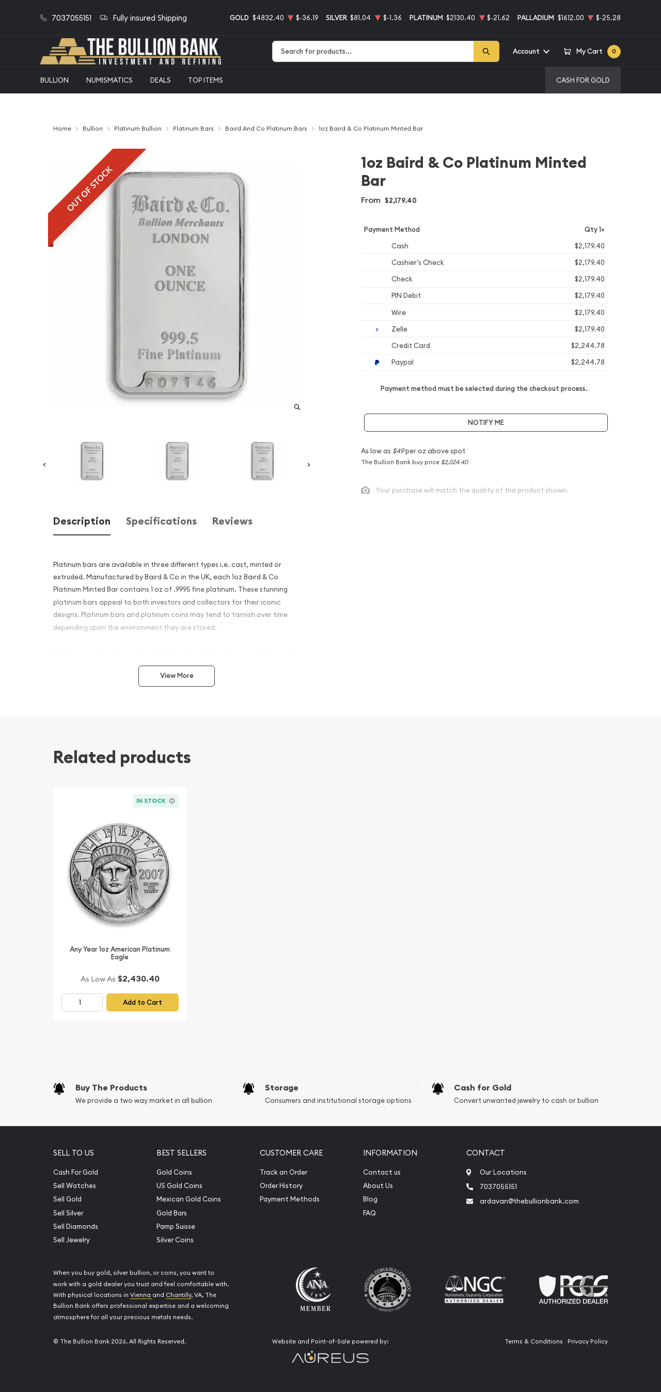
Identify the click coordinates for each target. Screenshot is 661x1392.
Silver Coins (175, 1240)
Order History (281, 1185)
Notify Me (486, 422)
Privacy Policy (588, 1341)
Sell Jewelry (71, 1240)
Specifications (161, 521)
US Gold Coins (179, 1185)
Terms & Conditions (534, 1341)
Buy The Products (111, 1087)
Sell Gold (67, 1199)
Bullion (54, 80)
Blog (370, 1199)
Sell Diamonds (75, 1226)
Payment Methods (290, 1199)
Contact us (382, 1172)
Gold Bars (171, 1213)
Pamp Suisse (175, 1226)
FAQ (369, 1213)
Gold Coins (174, 1172)
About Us (378, 1185)
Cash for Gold (482, 1087)
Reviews (232, 521)
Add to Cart (142, 1002)
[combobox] (373, 51)
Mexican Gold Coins (188, 1199)
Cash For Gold (583, 80)
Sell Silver (68, 1213)
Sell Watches (74, 1185)
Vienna (141, 1295)
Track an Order (283, 1172)
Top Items (205, 80)
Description (82, 521)
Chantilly (178, 1295)
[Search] (486, 51)
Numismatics (109, 80)
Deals (160, 80)
